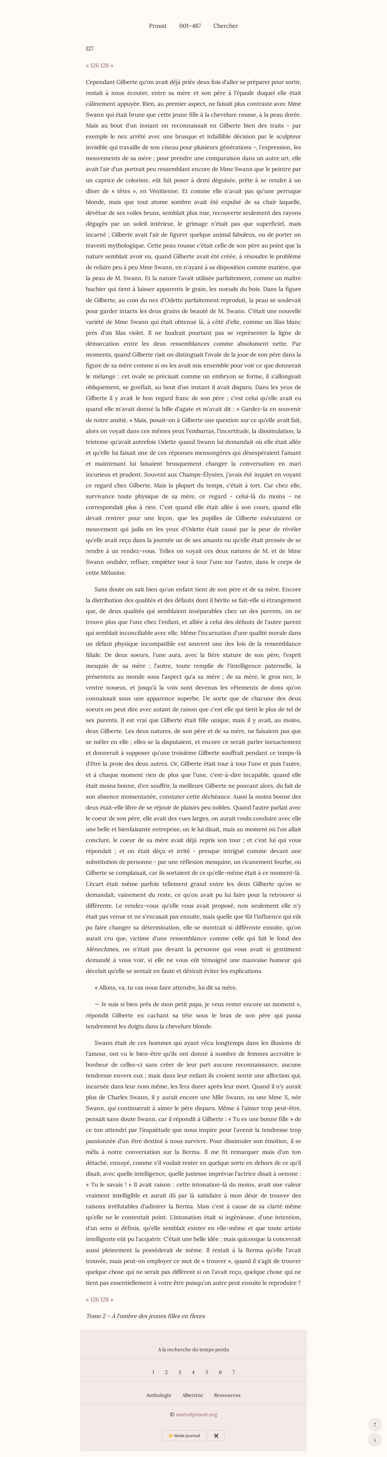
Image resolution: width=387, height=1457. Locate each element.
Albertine (192, 1395)
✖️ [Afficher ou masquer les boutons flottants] (216, 1435)
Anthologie (158, 1395)
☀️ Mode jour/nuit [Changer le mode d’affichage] (184, 1435)
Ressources (227, 1395)
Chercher (225, 25)
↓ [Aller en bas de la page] (374, 1439)
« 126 (92, 65)
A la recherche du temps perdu (193, 1349)
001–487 (190, 25)
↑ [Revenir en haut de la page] (374, 1424)
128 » (106, 65)
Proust (158, 25)
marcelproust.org (196, 1414)
